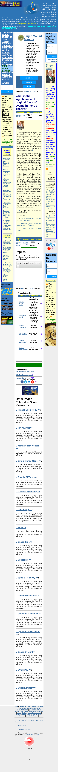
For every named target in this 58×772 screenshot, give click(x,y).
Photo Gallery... (5, 280)
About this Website (7, 73)
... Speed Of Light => (26, 652)
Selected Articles (7, 236)
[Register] (29, 82)
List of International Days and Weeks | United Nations (29, 219)
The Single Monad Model (7, 34)
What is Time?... (5, 275)
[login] (29, 86)
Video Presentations (8, 63)
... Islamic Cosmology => (28, 410)
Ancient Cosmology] (23, 341)
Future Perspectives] (23, 348)
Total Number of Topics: (24, 375)
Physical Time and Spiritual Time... (6, 257)
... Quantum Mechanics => (28, 613)
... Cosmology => (24, 509)
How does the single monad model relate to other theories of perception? (7, 225)
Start (16, 706)
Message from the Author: (49, 67)
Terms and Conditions (24, 729)
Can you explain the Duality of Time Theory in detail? (7, 214)
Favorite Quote (51, 281)
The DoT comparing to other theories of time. (6, 172)
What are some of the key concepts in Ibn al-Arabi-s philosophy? (7, 194)
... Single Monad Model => (28, 461)
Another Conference (49, 26)
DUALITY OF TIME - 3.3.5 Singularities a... (7, 243)
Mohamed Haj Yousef (20, 115)
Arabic (5, 83)
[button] (18, 263)
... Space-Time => (24, 542)
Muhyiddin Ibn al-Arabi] (23, 333)
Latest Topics (29, 78)
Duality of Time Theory (7, 39)
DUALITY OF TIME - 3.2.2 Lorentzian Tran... (7, 250)
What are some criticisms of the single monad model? (7, 183)
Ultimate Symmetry (7, 44)
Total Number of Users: (25, 378)
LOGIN (22, 288)
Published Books (7, 49)
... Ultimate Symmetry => (28, 491)
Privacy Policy (22, 725)
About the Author (7, 78)
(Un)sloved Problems (7, 59)
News (24, 714)
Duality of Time (29, 91)
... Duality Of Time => (26, 477)
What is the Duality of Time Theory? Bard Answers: (7, 162)
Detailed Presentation (9, 28)
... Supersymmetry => (26, 688)
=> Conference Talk (35, 26)
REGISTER (30, 288)
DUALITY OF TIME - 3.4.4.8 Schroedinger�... (8, 264)
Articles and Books (7, 54)
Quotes (18, 714)
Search (29, 714)
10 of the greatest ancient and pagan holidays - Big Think (29, 224)
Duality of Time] (22, 316)
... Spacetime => (23, 560)
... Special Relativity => (27, 578)
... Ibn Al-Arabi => (24, 428)
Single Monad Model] (21, 303)
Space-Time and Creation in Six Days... (7, 270)
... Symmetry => (23, 670)
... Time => (21, 527)
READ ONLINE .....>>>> (50, 234)
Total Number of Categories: (25, 372)
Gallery (24, 713)
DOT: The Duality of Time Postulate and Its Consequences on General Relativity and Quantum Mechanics (50, 223)
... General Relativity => (27, 595)
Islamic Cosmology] (23, 326)
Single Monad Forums (33, 38)
